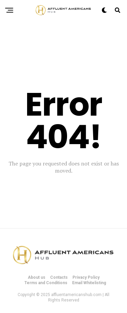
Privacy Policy (86, 277)
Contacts (59, 277)
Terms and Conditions (45, 282)
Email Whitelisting (89, 282)
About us (36, 277)
